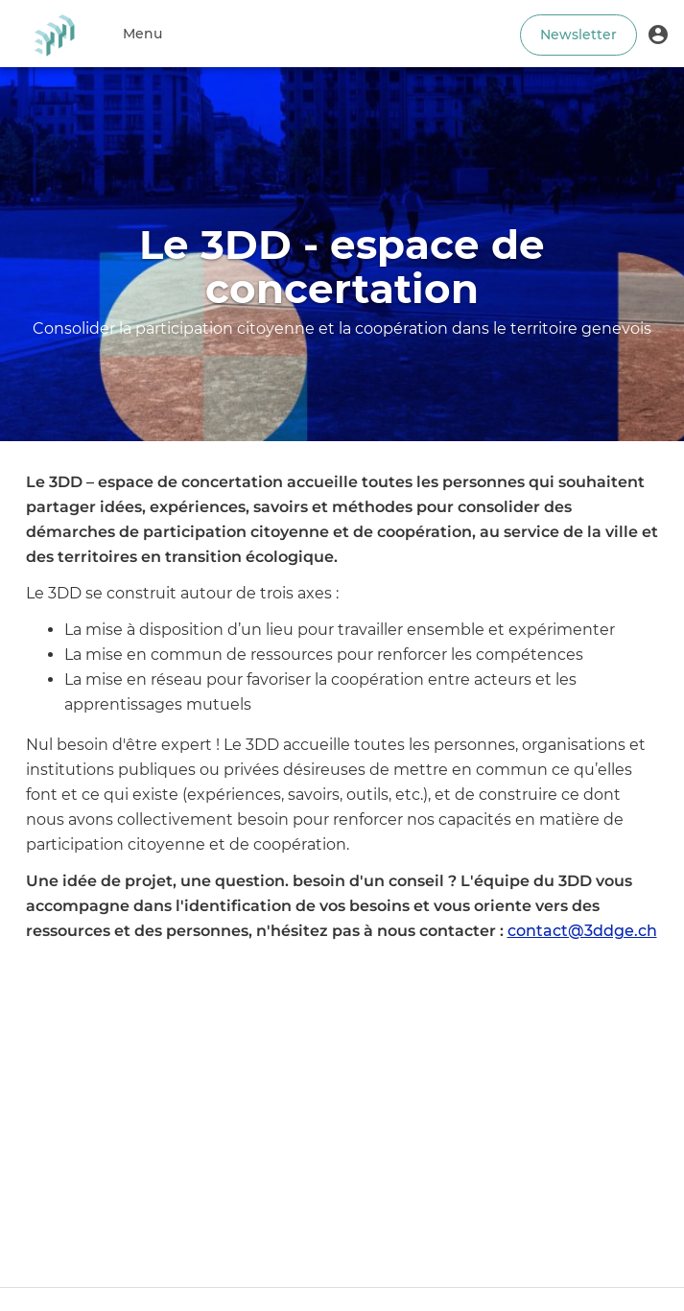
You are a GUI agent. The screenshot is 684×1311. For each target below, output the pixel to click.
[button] (658, 34)
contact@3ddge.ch (582, 931)
